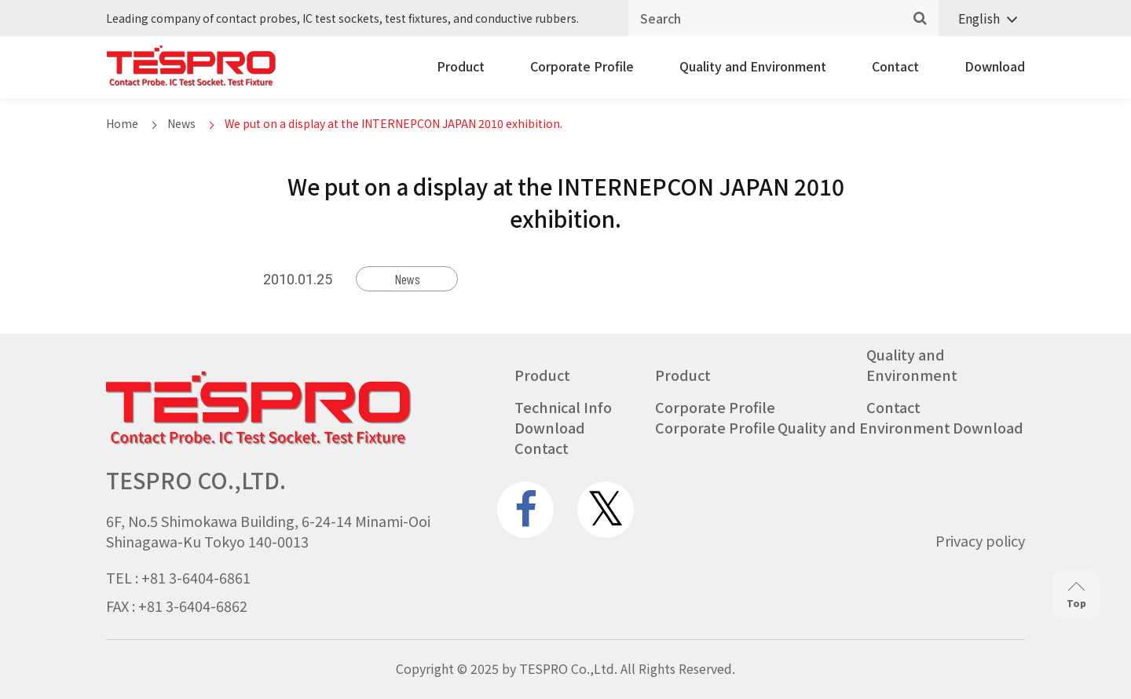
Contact (895, 66)
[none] (982, 18)
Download (994, 66)
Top (1076, 595)
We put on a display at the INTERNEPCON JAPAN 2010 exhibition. (393, 123)
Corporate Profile (582, 66)
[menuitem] (982, 18)
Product (461, 66)
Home (122, 123)
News (181, 123)
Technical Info (563, 407)
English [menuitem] (979, 18)
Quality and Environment (752, 66)
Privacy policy (980, 540)
